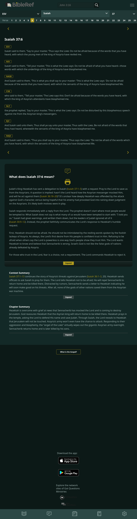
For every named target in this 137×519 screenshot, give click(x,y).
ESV (8, 46)
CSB (8, 91)
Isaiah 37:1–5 (74, 188)
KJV (7, 121)
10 (49, 20)
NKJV (8, 135)
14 (71, 20)
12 (60, 20)
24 (124, 20)
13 (65, 20)
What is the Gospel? (68, 352)
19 (97, 20)
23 (119, 20)
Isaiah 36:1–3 (94, 276)
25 (129, 20)
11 (55, 20)
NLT (8, 106)
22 (113, 20)
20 (103, 20)
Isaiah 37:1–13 (16, 276)
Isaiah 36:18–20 (49, 196)
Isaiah (47, 13)
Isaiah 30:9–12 (17, 221)
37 (113, 13)
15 (76, 20)
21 (108, 20)
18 (92, 20)
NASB (9, 76)
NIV (8, 61)
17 (87, 20)
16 (81, 20)
